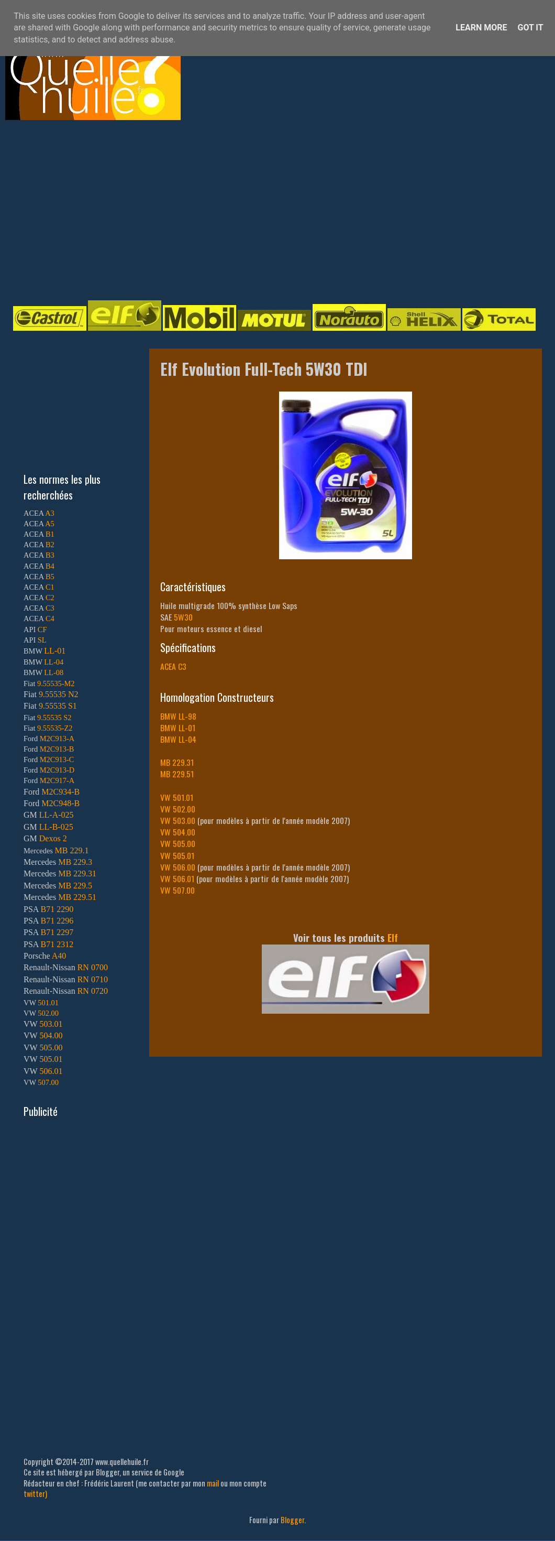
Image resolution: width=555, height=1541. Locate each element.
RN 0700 (92, 967)
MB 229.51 (177, 773)
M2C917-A (57, 780)
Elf (392, 937)
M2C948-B (60, 803)
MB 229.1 (72, 850)
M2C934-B (60, 791)
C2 (50, 597)
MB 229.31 (77, 873)
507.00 (48, 1082)
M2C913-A (57, 738)
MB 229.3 (75, 862)
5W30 (183, 617)
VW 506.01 (177, 878)
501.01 (48, 1003)
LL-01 (54, 650)
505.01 (50, 1059)
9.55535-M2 (56, 683)
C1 (50, 587)
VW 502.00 (177, 808)
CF (42, 629)
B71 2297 (56, 932)
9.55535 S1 (58, 705)
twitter (34, 1493)
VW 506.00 (177, 867)
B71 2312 (56, 944)
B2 (50, 544)
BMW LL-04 (178, 739)
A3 (49, 513)
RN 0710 (92, 979)
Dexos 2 (53, 838)
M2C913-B (57, 749)
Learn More (481, 27)
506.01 (50, 1071)
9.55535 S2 (54, 717)
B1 (50, 534)
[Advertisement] (153, 209)
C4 (50, 618)
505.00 (50, 1047)
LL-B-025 (56, 826)
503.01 (50, 1023)
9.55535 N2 (59, 694)
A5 (49, 523)
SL (42, 640)
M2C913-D (57, 770)
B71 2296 (56, 920)
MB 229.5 (75, 885)
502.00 (48, 1013)
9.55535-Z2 (55, 728)
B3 (50, 555)
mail (213, 1483)
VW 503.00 (177, 820)
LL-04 (53, 662)
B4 (50, 566)
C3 (50, 608)
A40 (59, 955)
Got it (530, 27)
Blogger (292, 1519)
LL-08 (53, 672)
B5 (50, 576)
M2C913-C (57, 759)
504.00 (50, 1035)
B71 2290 (56, 909)
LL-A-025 (56, 814)
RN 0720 (92, 990)
